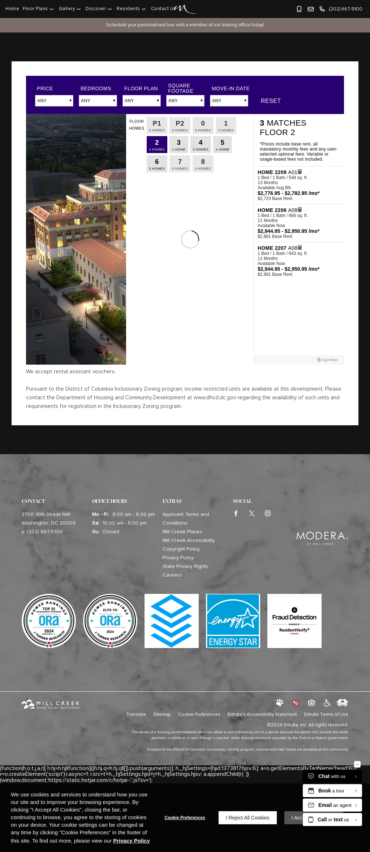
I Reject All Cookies (248, 818)
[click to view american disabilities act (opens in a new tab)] (326, 703)
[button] (299, 9)
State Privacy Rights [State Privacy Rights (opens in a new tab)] (185, 566)
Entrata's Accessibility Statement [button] (262, 714)
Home (12, 8)
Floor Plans (35, 8)
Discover (96, 8)
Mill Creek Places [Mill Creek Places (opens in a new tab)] (182, 531)
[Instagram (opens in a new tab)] (269, 514)
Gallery (67, 8)
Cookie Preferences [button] (199, 714)
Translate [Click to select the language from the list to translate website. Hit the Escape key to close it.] (136, 714)
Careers (172, 575)
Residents (128, 8)
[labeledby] (342, 703)
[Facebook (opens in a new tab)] (237, 514)
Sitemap (162, 714)
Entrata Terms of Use (326, 714)
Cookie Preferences (185, 817)
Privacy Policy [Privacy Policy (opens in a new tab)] (178, 557)
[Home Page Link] (185, 9)
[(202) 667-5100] (341, 9)
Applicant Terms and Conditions (186, 519)
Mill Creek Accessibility (189, 540)
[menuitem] (13, 9)
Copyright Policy (181, 549)
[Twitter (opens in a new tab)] (253, 514)
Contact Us (163, 8)
